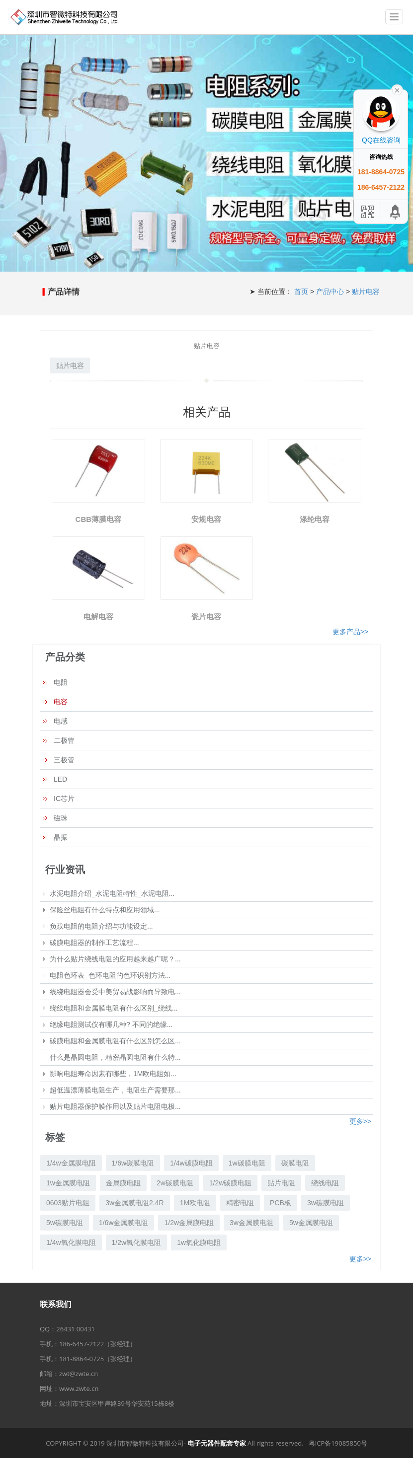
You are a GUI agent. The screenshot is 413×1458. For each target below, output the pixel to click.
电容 (61, 702)
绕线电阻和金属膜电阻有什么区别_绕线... (113, 1008)
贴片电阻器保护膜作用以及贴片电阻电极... (115, 1106)
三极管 (64, 760)
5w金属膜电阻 (311, 1223)
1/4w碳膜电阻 (191, 1163)
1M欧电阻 (195, 1203)
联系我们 (56, 1304)
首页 (302, 291)
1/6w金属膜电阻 (124, 1223)
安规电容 (206, 519)
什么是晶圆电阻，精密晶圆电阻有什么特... (115, 1057)
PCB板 (280, 1203)
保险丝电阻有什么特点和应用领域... (105, 910)
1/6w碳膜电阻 (133, 1163)
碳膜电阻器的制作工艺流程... (94, 943)
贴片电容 (366, 291)
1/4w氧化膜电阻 (71, 1242)
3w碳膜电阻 (325, 1203)
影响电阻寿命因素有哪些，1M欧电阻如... (113, 1074)
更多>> (360, 1121)
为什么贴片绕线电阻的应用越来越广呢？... (115, 959)
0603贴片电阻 (67, 1203)
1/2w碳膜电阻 (230, 1183)
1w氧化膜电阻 (199, 1242)
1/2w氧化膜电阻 (137, 1242)
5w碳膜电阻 (64, 1223)
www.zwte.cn (78, 1388)
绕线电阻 (325, 1183)
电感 (61, 721)
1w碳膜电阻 (247, 1163)
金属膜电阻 (123, 1183)
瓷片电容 (206, 616)
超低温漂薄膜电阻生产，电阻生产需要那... (115, 1090)
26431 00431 (75, 1328)
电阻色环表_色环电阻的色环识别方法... (110, 975)
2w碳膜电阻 (175, 1183)
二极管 (64, 740)
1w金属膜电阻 (68, 1183)
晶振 (61, 837)
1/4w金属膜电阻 (71, 1163)
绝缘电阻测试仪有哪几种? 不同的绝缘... (111, 1024)
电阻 (61, 682)
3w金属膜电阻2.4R (134, 1203)
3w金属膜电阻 (251, 1223)
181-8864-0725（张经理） (97, 1358)
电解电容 (98, 616)
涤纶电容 (315, 519)
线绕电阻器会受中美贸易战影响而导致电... (115, 992)
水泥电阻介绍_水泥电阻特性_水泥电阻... (112, 893)
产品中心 (331, 291)
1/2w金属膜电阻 (189, 1223)
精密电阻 (240, 1203)
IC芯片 (64, 798)
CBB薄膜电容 (99, 519)
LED (60, 779)
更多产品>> (350, 632)
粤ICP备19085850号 (338, 1443)
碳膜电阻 (295, 1163)
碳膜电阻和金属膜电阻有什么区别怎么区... (115, 1041)
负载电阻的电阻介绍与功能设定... (101, 926)
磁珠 (61, 818)
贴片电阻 (281, 1183)
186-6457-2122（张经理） (97, 1343)
